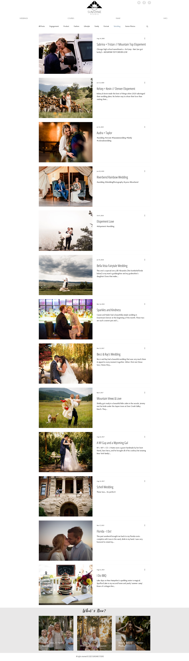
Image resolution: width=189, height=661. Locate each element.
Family (97, 26)
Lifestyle (87, 26)
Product (66, 26)
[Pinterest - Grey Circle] (149, 2)
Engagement (54, 26)
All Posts (42, 26)
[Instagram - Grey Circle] (139, 2)
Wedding (117, 26)
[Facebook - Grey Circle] (144, 2)
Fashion (76, 26)
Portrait (106, 26)
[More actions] (145, 38)
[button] (165, 18)
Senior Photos (130, 26)
